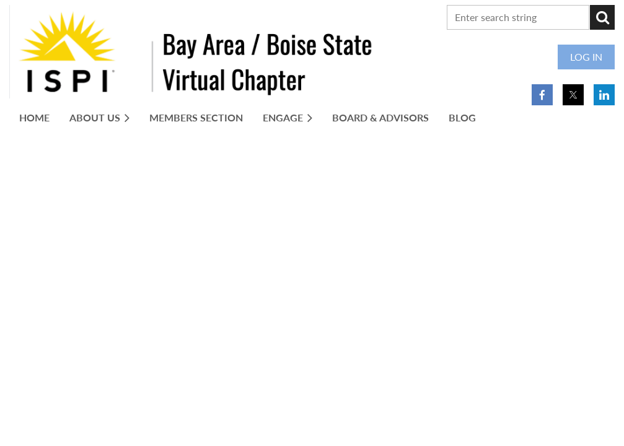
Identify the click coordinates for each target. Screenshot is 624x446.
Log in (586, 57)
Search (602, 17)
